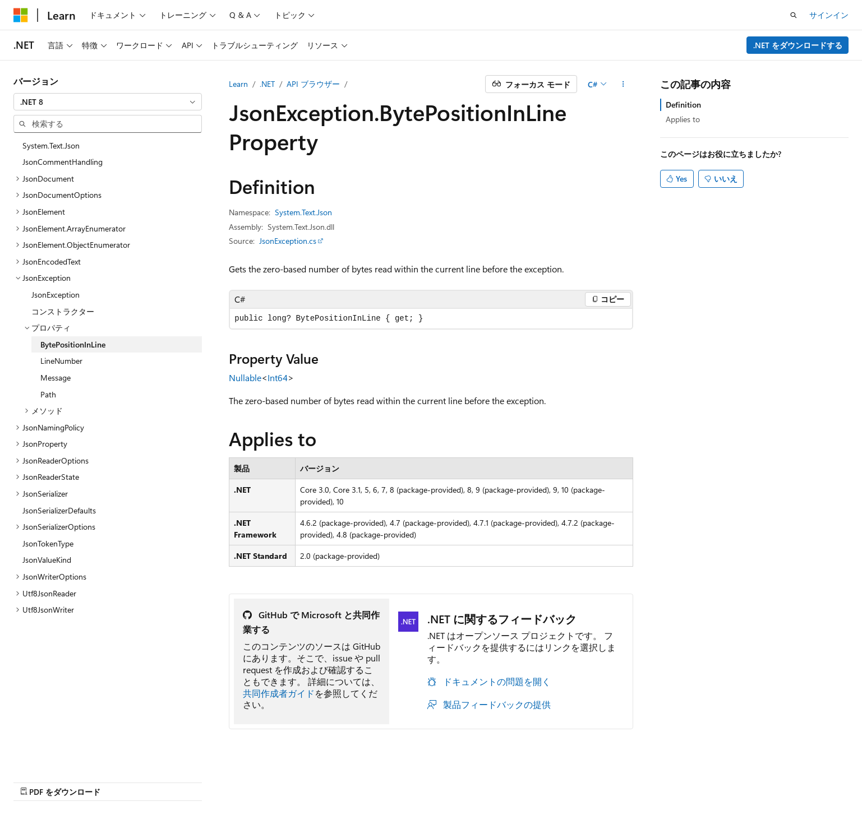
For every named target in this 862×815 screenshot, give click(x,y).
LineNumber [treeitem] (61, 360)
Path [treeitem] (48, 394)
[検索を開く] (793, 15)
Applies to (683, 119)
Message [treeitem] (55, 377)
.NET (267, 83)
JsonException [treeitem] (55, 294)
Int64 (278, 377)
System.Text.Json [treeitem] (51, 145)
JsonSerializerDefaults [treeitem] (59, 510)
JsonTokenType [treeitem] (47, 543)
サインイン (829, 15)
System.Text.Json (303, 212)
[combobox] (107, 102)
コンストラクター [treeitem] (62, 311)
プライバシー (659, 780)
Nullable (245, 377)
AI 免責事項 (451, 780)
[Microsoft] (20, 15)
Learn (238, 83)
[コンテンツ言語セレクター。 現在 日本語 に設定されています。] (36, 780)
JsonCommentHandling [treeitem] (62, 161)
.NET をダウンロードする (797, 45)
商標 (757, 780)
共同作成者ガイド (279, 693)
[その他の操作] (623, 84)
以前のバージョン (516, 780)
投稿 (614, 780)
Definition (683, 104)
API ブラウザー (313, 83)
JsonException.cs (287, 240)
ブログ (573, 780)
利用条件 (720, 780)
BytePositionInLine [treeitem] (72, 344)
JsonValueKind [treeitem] (46, 559)
